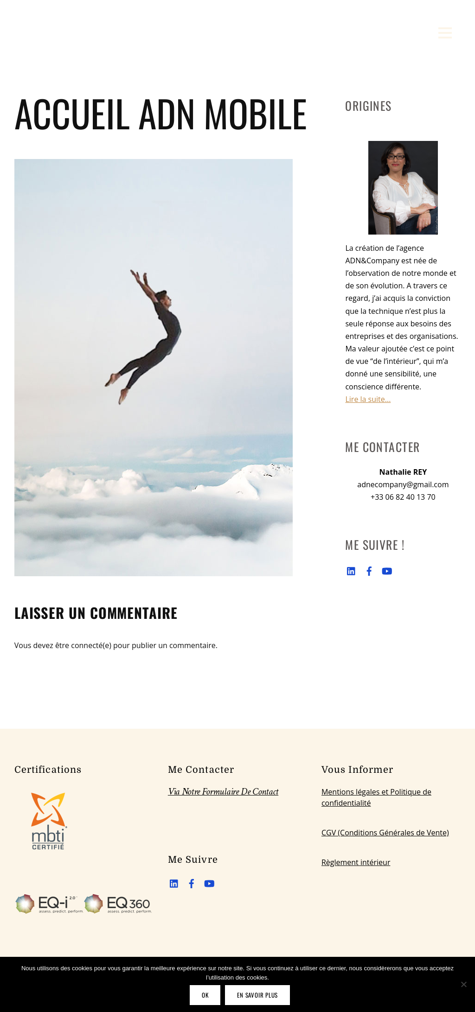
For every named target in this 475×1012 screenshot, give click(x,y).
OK (205, 994)
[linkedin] (351, 569)
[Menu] (445, 32)
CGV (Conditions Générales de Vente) (385, 832)
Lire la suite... (368, 399)
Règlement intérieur (356, 862)
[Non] (463, 984)
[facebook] (369, 569)
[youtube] (386, 569)
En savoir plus (257, 994)
